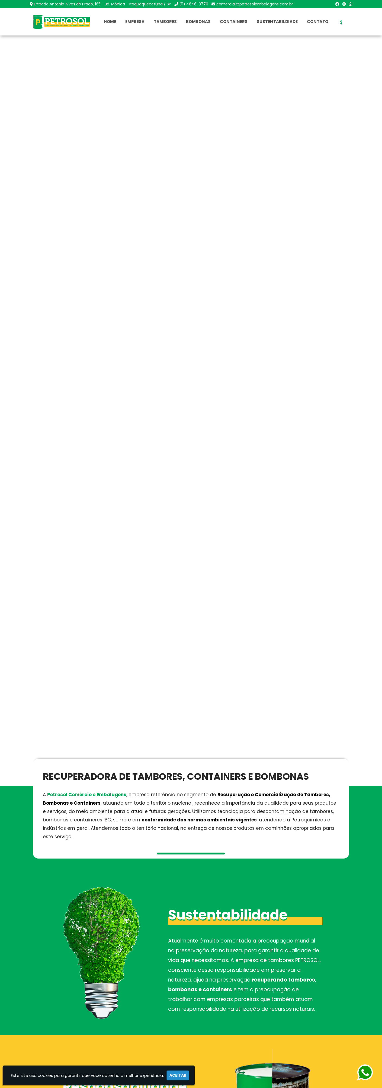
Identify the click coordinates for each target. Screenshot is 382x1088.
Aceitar (177, 1075)
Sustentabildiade (277, 21)
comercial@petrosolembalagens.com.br (254, 4)
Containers (234, 21)
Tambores (165, 21)
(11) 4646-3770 (193, 4)
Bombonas (198, 21)
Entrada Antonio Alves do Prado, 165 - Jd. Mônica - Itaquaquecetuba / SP (102, 4)
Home (110, 21)
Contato (317, 21)
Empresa (135, 21)
